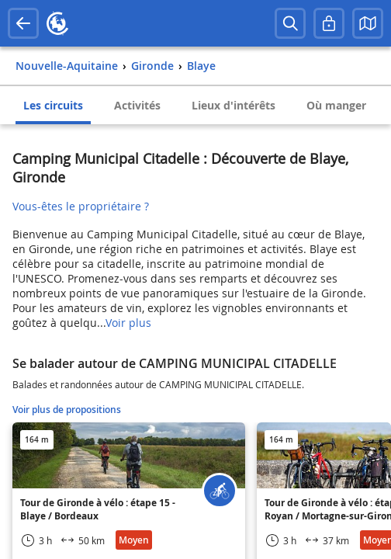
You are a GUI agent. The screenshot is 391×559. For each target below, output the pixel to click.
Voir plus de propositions (66, 409)
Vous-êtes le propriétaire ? (80, 206)
